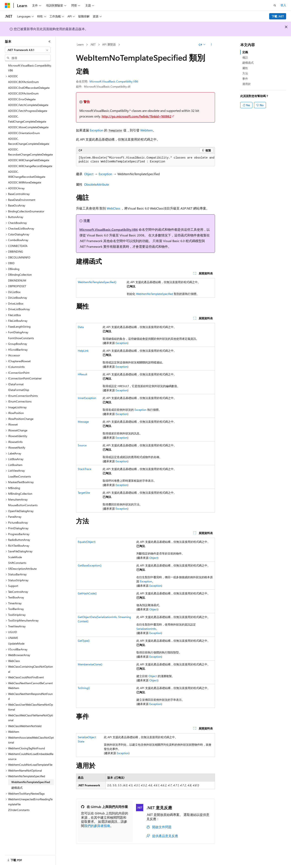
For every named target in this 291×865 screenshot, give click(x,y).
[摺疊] (49, 41)
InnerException (87, 398)
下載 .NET (278, 16)
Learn (80, 44)
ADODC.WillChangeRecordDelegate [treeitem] (30, 166)
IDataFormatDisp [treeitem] (18, 390)
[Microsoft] (7, 5)
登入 (283, 5)
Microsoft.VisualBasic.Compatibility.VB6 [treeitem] (30, 68)
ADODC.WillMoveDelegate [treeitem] (24, 182)
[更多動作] (211, 44)
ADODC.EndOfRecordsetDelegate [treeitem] (29, 88)
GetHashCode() (87, 593)
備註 (245, 57)
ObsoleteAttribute (96, 184)
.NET (93, 44)
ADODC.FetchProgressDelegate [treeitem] (27, 111)
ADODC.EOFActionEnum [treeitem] (23, 93)
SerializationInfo (146, 629)
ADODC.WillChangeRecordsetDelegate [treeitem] (26, 174)
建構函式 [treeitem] (17, 788)
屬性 (245, 68)
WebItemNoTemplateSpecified (154, 294)
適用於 (246, 84)
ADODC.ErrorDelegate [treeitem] (22, 99)
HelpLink (83, 351)
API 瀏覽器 (109, 44)
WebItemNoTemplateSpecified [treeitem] (30, 782)
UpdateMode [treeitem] (16, 643)
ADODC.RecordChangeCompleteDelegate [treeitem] (28, 141)
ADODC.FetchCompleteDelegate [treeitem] (28, 105)
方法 (245, 73)
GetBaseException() (89, 565)
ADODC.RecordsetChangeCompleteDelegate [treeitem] (30, 151)
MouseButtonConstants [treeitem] (23, 505)
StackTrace (84, 469)
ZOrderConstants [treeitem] (19, 810)
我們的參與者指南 (97, 826)
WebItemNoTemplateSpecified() (97, 282)
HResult (82, 374)
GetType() (84, 641)
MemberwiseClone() (90, 664)
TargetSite (84, 492)
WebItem (146, 130)
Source (82, 445)
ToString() (84, 688)
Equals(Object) (87, 542)
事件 (245, 78)
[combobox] (28, 50)
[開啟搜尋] (275, 5)
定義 (245, 52)
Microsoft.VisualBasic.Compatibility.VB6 (114, 81)
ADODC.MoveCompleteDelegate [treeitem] (28, 127)
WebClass (113, 208)
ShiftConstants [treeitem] (17, 563)
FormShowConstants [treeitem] (21, 338)
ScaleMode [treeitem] (15, 557)
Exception (96, 130)
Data (81, 327)
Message (83, 422)
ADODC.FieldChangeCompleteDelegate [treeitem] (27, 118)
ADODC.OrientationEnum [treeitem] (24, 133)
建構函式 (248, 63)
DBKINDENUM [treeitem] (17, 280)
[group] (145, 160)
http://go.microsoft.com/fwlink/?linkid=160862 (136, 116)
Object (88, 174)
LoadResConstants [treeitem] (19, 476)
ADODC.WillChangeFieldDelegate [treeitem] (28, 160)
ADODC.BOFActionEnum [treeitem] (23, 82)
